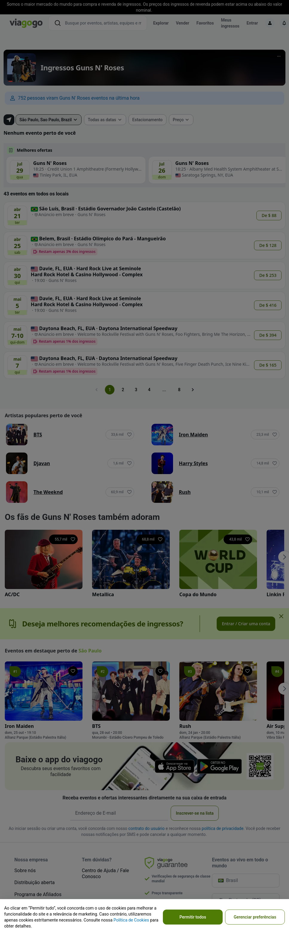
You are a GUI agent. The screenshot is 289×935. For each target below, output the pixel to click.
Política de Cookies (131, 920)
